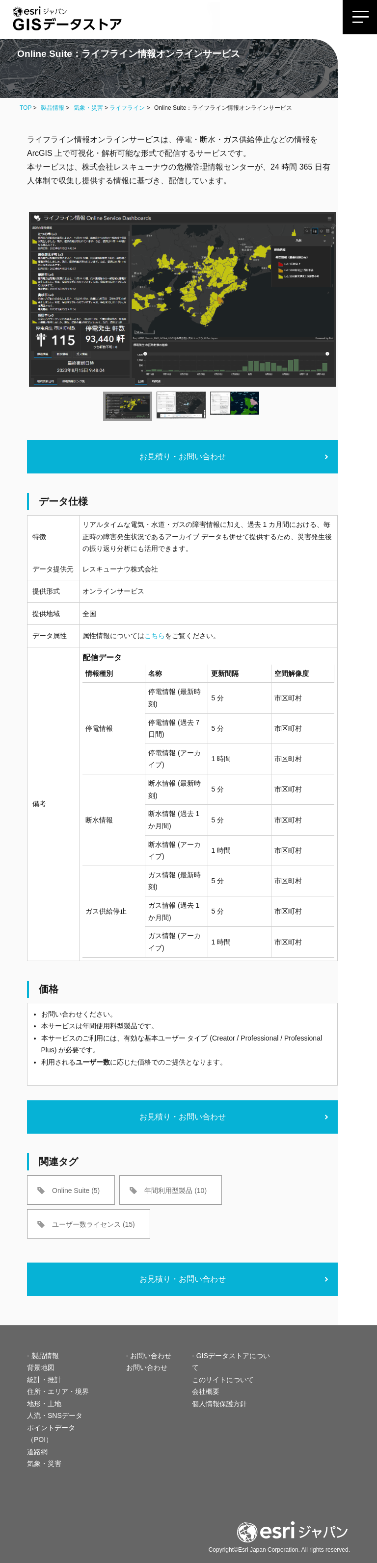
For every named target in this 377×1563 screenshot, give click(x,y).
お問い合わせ (146, 1367)
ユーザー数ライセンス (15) (93, 1224)
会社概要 (205, 1391)
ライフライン (127, 107)
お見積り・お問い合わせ (182, 456)
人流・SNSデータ (54, 1415)
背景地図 (40, 1367)
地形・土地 (44, 1404)
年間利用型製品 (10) (175, 1190)
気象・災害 (88, 107)
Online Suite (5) (76, 1190)
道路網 (37, 1452)
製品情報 (52, 107)
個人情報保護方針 (219, 1404)
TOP (25, 107)
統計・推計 (44, 1380)
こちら (154, 636)
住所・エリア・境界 (58, 1391)
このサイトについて (223, 1380)
